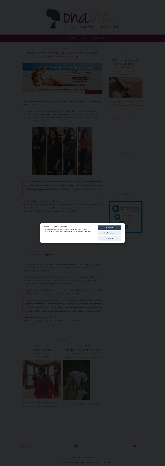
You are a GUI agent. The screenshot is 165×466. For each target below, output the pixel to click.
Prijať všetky (109, 227)
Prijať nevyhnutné (109, 233)
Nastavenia (109, 238)
